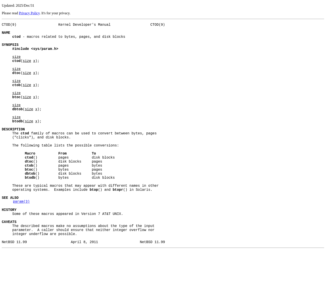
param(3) (21, 241)
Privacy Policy (29, 13)
